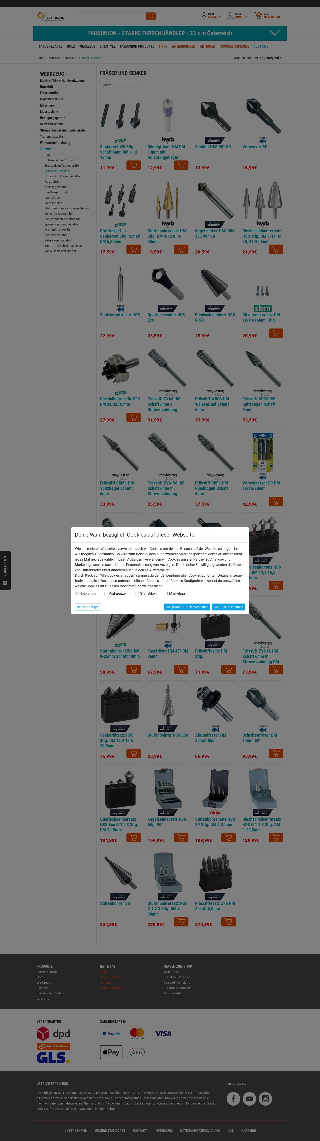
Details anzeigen (88, 607)
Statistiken (148, 593)
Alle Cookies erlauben (228, 607)
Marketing (177, 593)
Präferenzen (118, 593)
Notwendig (87, 593)
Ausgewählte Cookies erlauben (187, 607)
